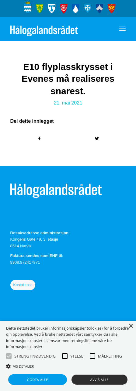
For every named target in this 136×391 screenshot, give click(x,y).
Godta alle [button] (37, 379)
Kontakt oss (23, 285)
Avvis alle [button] (99, 379)
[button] (9, 356)
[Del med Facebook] (39, 138)
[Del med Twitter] (97, 138)
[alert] (68, 356)
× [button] (130, 326)
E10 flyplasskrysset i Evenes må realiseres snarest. (68, 79)
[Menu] (122, 29)
